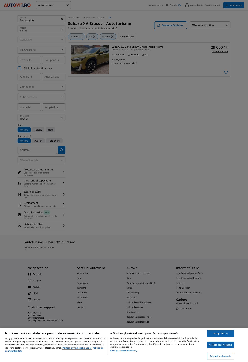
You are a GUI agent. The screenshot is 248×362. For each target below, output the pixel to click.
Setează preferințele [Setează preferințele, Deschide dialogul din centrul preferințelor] (220, 355)
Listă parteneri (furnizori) (123, 350)
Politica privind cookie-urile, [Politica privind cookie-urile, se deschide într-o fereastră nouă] (77, 347)
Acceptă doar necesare (220, 344)
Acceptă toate (220, 333)
